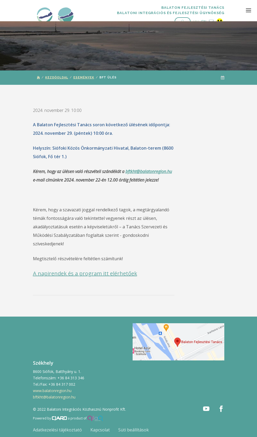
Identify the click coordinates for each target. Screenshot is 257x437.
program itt (94, 273)
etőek (130, 273)
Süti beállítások (133, 430)
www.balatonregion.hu (52, 390)
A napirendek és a (56, 273)
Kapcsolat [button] (100, 430)
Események (83, 77)
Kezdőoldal (56, 77)
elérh (116, 273)
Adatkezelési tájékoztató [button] (57, 430)
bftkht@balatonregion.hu (148, 171)
